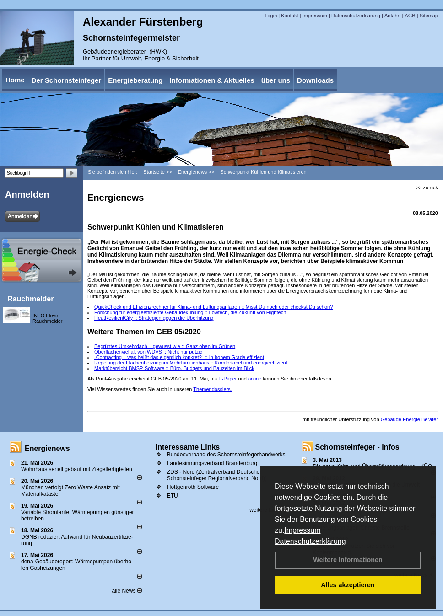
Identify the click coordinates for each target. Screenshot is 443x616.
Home (15, 80)
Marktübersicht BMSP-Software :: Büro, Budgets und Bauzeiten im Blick (174, 368)
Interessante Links (188, 447)
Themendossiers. (212, 389)
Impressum (302, 530)
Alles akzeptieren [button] (348, 585)
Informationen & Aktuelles (211, 80)
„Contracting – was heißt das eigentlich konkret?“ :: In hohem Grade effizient (179, 357)
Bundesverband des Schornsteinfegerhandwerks (226, 454)
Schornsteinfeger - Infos (357, 447)
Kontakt (289, 15)
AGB (410, 15)
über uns (275, 80)
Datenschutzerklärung (310, 541)
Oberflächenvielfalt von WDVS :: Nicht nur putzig (148, 351)
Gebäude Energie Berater (409, 419)
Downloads (315, 80)
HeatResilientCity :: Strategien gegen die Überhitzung (153, 318)
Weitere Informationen (348, 559)
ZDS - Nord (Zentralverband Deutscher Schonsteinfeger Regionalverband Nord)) (217, 475)
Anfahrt (392, 15)
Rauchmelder (30, 299)
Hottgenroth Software (193, 487)
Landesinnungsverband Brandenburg (212, 463)
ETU (172, 496)
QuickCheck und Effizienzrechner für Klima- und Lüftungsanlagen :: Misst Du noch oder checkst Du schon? (213, 307)
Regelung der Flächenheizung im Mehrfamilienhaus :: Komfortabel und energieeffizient (190, 362)
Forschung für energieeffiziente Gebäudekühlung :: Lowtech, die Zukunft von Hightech (190, 312)
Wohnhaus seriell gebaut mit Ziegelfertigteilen (76, 469)
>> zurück (427, 187)
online (255, 378)
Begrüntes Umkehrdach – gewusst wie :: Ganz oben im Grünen (164, 346)
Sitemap (429, 15)
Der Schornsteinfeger (67, 80)
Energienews (47, 448)
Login (271, 15)
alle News (126, 591)
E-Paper (227, 378)
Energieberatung (135, 80)
